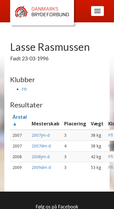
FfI (24, 89)
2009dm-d (41, 167)
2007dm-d (41, 146)
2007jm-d (41, 135)
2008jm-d (41, 156)
